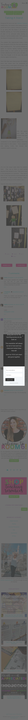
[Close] (22, 336)
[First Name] (14, 375)
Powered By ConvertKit (14, 383)
